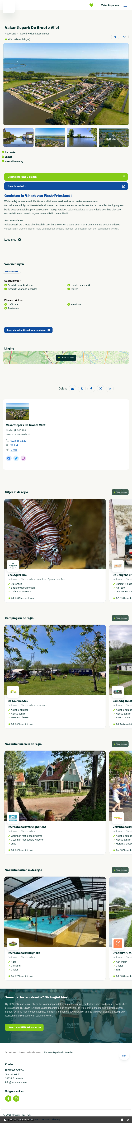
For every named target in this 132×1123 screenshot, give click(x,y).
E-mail (14, 449)
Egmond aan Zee (56, 579)
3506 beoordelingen (24, 598)
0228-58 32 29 (18, 440)
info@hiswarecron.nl (16, 1082)
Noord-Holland (28, 579)
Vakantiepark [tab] (11, 271)
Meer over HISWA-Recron (25, 1027)
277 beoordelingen (23, 976)
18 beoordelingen (21, 39)
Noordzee (41, 579)
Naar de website (66, 186)
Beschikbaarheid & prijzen (66, 176)
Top (124, 1055)
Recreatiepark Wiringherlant (27, 827)
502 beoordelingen (23, 850)
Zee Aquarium (17, 575)
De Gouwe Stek (18, 701)
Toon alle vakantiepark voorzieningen (28, 330)
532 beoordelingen (23, 724)
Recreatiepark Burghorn (24, 953)
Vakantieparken (115, 5)
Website (15, 445)
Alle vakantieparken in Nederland (59, 1052)
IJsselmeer (42, 705)
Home (22, 1052)
